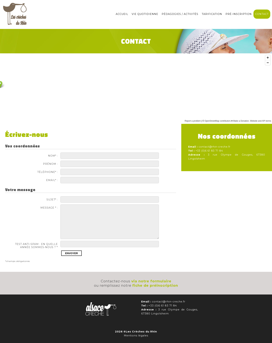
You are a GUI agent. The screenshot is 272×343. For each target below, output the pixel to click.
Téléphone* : (47, 172)
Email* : (52, 180)
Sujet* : (52, 199)
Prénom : (50, 163)
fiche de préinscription (155, 285)
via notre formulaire (151, 281)
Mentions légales (136, 335)
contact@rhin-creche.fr (214, 146)
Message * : (49, 207)
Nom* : (53, 155)
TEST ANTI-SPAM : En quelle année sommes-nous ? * (36, 246)
